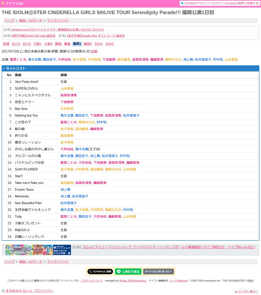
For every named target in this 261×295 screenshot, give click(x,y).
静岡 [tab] (58, 44)
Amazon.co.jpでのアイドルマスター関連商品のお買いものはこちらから (58, 29)
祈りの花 (21, 135)
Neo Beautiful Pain (28, 203)
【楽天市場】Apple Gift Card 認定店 (33, 35)
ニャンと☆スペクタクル (33, 95)
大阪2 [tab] (48, 44)
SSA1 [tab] (98, 44)
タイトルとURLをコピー (158, 271)
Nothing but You (26, 115)
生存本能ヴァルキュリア (33, 210)
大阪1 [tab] (37, 44)
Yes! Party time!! (26, 81)
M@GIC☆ (22, 230)
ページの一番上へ (246, 291)
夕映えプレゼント (28, 223)
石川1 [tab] (16, 44)
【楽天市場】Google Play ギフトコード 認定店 (96, 35)
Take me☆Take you (29, 183)
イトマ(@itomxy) (179, 280)
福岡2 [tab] (88, 44)
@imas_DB (125, 280)
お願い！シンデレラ (29, 236)
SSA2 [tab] (109, 44)
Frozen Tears (24, 189)
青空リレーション (28, 142)
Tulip (18, 216)
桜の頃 (19, 129)
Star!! (18, 176)
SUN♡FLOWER (26, 169)
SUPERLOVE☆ (26, 88)
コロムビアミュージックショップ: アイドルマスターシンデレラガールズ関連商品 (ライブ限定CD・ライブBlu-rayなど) (168, 247)
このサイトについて (92, 280)
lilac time (21, 108)
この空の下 (23, 122)
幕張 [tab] (67, 44)
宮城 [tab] (6, 44)
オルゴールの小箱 (28, 156)
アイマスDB (14, 3)
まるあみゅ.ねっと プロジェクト (29, 291)
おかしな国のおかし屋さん (34, 149)
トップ (9, 20)
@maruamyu (139, 280)
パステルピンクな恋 (29, 162)
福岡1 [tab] (77, 44)
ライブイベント (58, 20)
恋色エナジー (24, 102)
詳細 (94, 51)
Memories (22, 196)
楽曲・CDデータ (30, 20)
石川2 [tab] (27, 44)
